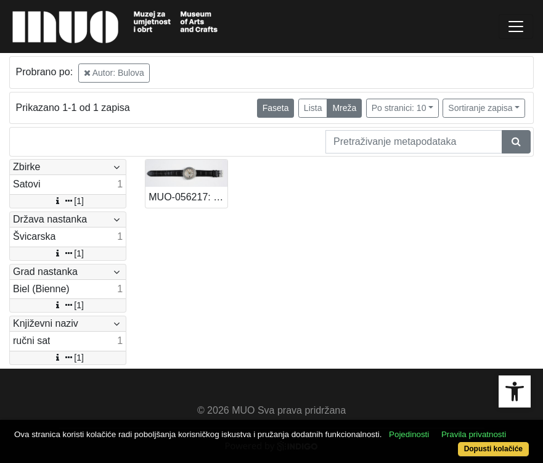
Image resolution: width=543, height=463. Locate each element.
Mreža (344, 108)
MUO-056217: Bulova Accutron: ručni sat (188, 197)
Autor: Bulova (114, 73)
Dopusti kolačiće (493, 449)
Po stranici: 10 (399, 108)
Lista (313, 108)
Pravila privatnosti (473, 434)
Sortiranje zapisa (480, 108)
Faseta (276, 108)
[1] (68, 201)
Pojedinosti (409, 434)
